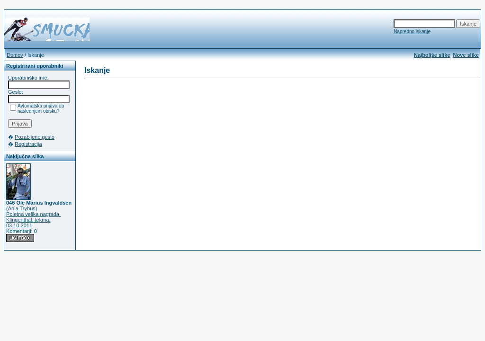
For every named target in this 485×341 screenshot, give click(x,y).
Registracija (28, 144)
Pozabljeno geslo (34, 137)
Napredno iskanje (412, 31)
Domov (15, 55)
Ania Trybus (22, 208)
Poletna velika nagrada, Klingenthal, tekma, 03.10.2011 (33, 219)
